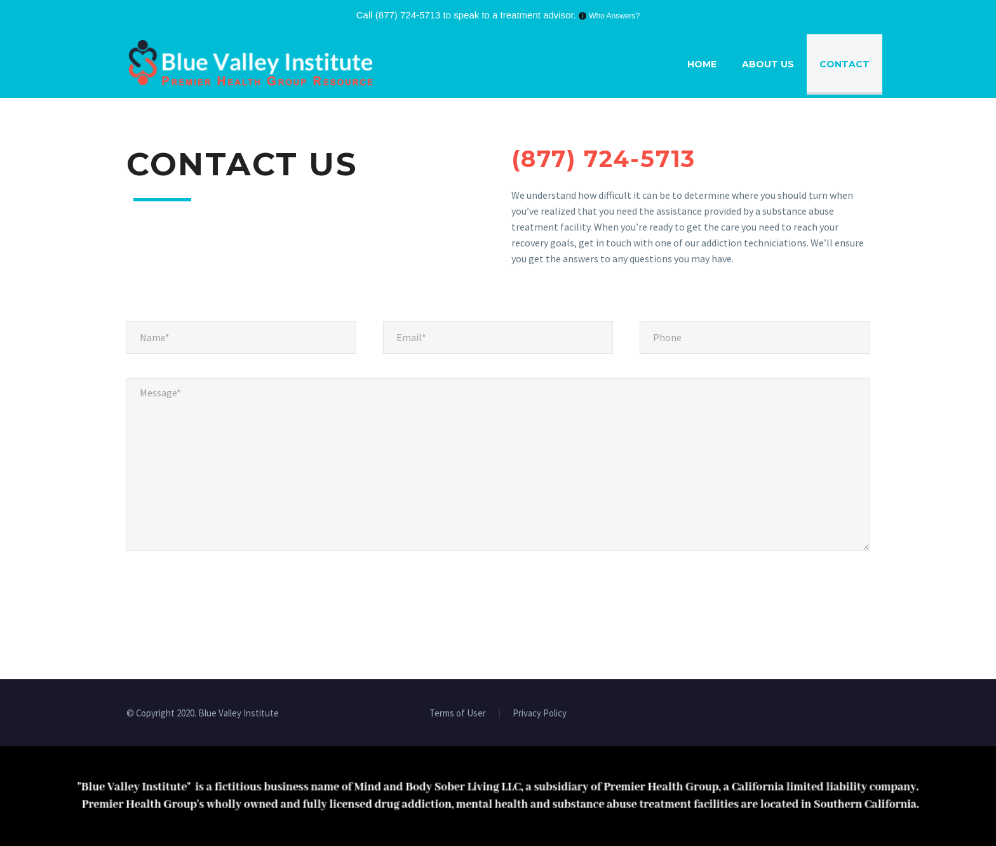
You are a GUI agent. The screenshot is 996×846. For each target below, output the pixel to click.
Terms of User (457, 713)
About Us (768, 64)
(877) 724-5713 (408, 15)
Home (702, 64)
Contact (844, 64)
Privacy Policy (540, 713)
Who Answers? (614, 15)
